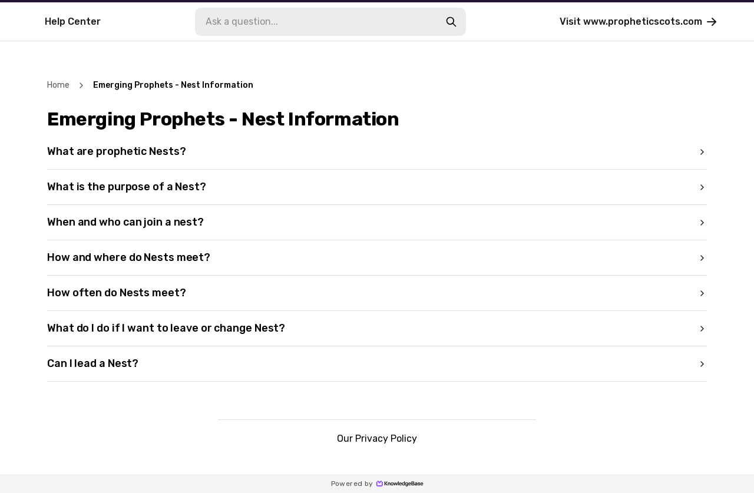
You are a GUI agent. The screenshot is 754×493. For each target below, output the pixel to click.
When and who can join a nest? (377, 222)
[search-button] (451, 21)
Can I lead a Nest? (377, 363)
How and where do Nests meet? (377, 257)
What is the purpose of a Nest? (377, 186)
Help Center (73, 21)
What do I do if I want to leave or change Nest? (377, 328)
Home (58, 85)
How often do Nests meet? (377, 292)
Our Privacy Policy (377, 438)
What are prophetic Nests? (377, 151)
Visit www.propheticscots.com (639, 22)
